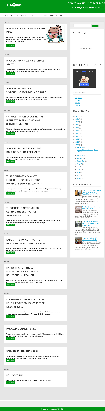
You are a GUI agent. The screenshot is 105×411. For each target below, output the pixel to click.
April (78, 175)
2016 (77, 133)
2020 (77, 122)
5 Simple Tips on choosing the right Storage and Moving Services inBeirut (24, 120)
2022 (77, 116)
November (80, 155)
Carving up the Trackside (22, 351)
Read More (10, 45)
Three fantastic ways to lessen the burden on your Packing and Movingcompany (24, 180)
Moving (77, 103)
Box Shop (33, 15)
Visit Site (60, 409)
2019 (77, 125)
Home (5, 15)
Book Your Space (56, 15)
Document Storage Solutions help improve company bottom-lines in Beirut (26, 303)
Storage (77, 105)
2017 (77, 130)
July (78, 166)
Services (24, 15)
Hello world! (15, 375)
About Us (14, 15)
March (79, 178)
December (80, 147)
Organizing (78, 98)
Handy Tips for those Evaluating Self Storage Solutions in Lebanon (22, 271)
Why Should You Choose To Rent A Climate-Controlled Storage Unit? (91, 223)
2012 (77, 145)
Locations (43, 15)
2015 (77, 136)
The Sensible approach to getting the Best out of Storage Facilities (22, 212)
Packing (77, 100)
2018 (77, 128)
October (80, 158)
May (78, 172)
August (79, 164)
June (79, 169)
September (81, 161)
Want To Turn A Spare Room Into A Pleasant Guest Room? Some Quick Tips (91, 192)
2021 (77, 119)
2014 (77, 139)
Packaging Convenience (21, 328)
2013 (77, 142)
